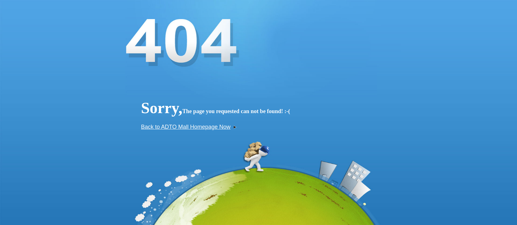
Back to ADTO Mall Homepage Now (188, 127)
